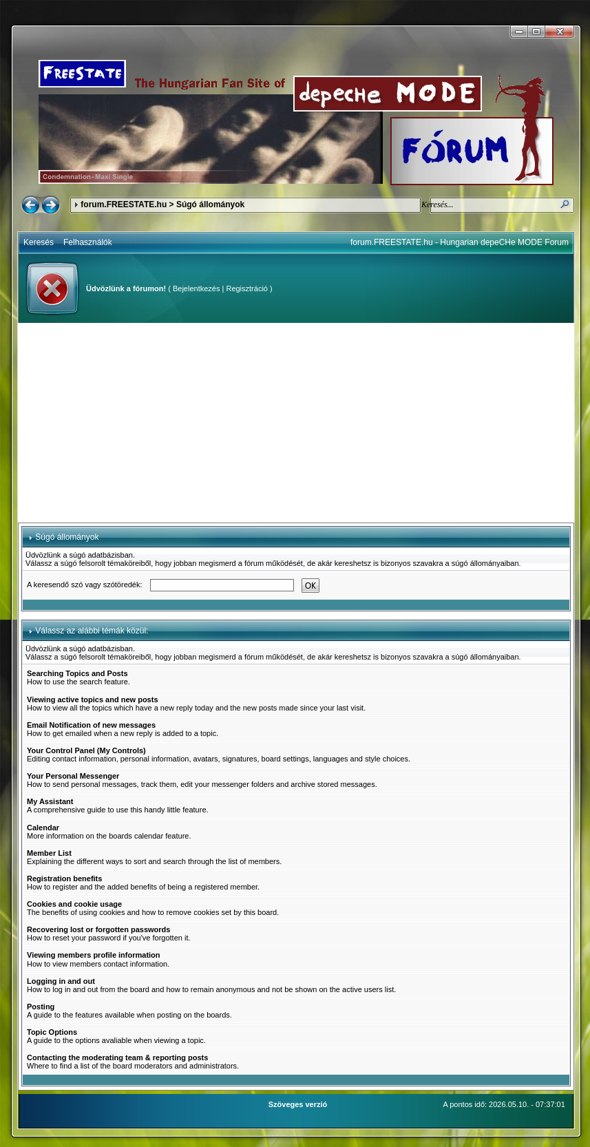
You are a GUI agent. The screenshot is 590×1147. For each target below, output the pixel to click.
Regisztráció (247, 288)
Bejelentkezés (196, 288)
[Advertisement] (296, 422)
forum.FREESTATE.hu (124, 204)
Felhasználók (87, 242)
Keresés (38, 242)
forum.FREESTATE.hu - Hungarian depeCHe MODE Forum (459, 242)
